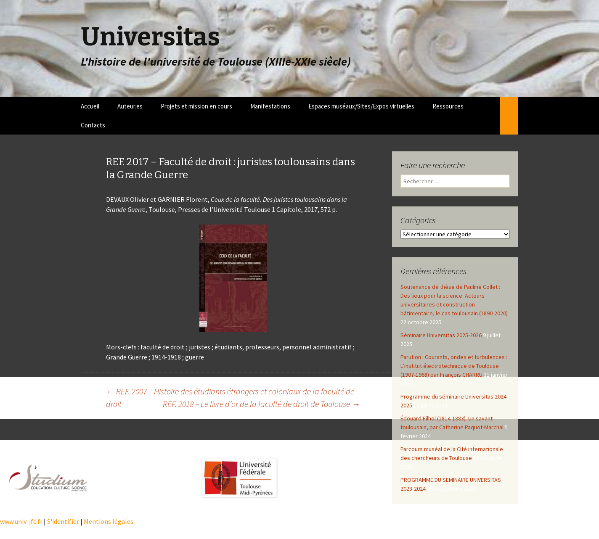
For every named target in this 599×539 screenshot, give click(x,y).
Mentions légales (108, 521)
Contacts (93, 125)
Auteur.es (130, 106)
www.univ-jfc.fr (21, 521)
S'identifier (63, 521)
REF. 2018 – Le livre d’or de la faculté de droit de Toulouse (261, 404)
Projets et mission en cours (196, 106)
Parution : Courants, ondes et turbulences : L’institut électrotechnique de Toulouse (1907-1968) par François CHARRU (453, 365)
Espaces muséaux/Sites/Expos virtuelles (361, 106)
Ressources (448, 106)
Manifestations (270, 106)
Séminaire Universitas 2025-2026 (441, 335)
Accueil (90, 106)
